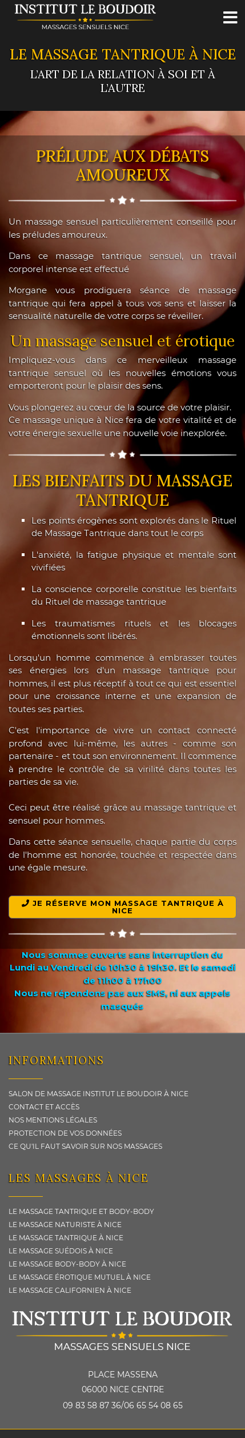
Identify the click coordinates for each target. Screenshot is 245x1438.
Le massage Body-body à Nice (67, 1264)
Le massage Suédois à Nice (61, 1251)
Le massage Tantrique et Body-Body (81, 1211)
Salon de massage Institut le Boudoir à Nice (98, 1093)
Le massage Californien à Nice (70, 1290)
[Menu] (231, 17)
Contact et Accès (44, 1107)
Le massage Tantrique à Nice (66, 1237)
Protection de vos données (65, 1133)
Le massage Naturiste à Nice (65, 1224)
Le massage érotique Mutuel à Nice (80, 1277)
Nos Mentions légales (53, 1120)
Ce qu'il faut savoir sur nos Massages (85, 1146)
